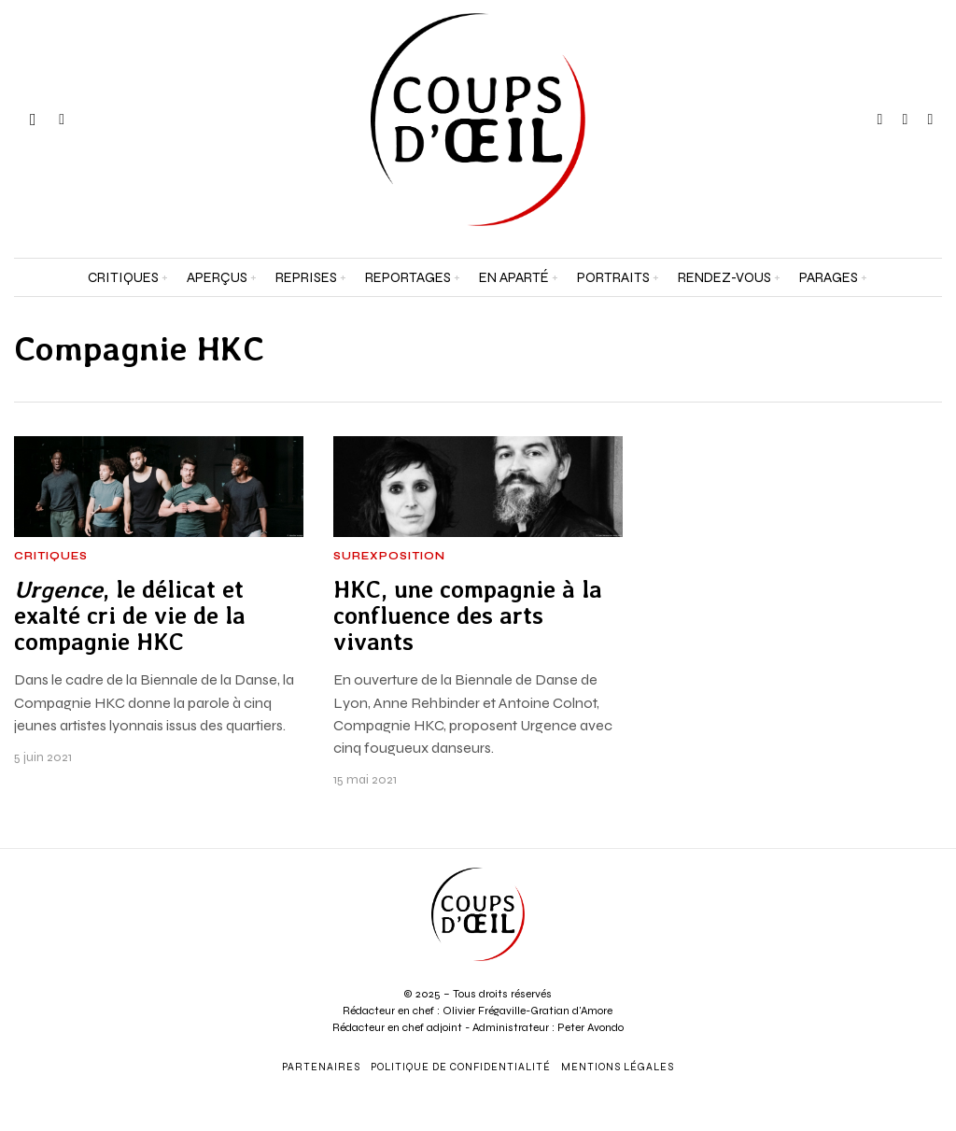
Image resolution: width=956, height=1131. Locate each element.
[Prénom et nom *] (836, 833)
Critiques (51, 556)
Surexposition (389, 556)
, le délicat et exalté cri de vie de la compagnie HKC (130, 616)
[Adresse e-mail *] (836, 902)
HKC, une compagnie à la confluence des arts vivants (467, 616)
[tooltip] (879, 119)
